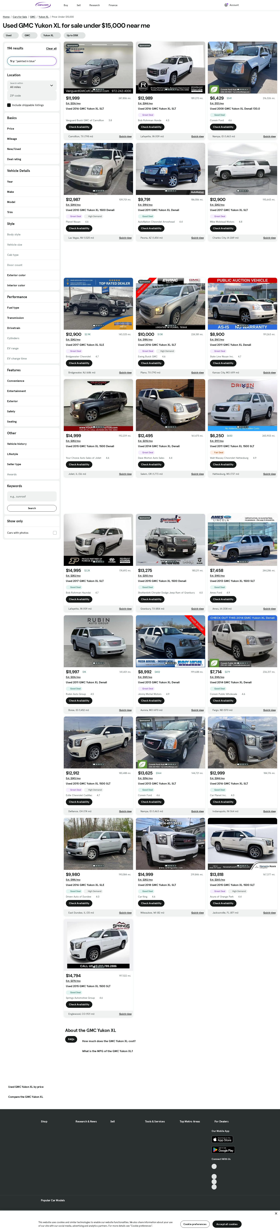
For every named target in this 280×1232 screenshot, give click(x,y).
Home (6, 16)
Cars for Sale (20, 16)
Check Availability (79, 127)
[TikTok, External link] (214, 1166)
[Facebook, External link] (214, 1171)
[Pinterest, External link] (214, 1187)
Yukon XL (44, 16)
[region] (140, 1221)
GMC (33, 16)
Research (94, 5)
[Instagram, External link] (214, 1181)
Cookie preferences (195, 1224)
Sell (79, 5)
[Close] (276, 1213)
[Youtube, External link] (214, 1176)
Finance (113, 5)
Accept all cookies (227, 1224)
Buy (66, 5)
